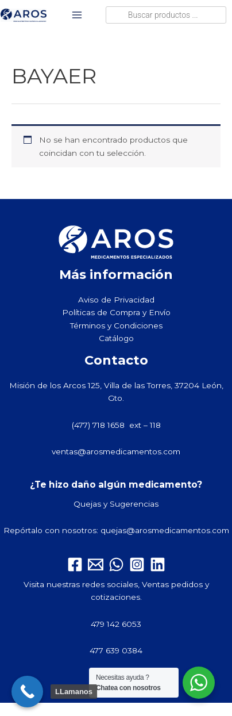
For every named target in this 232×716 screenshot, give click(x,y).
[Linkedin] (157, 564)
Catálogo (116, 338)
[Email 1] (95, 564)
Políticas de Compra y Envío (116, 312)
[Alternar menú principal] (77, 15)
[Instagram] (137, 564)
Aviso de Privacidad (116, 299)
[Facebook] (75, 564)
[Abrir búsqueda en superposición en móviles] (166, 15)
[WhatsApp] (116, 564)
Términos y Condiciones (116, 325)
